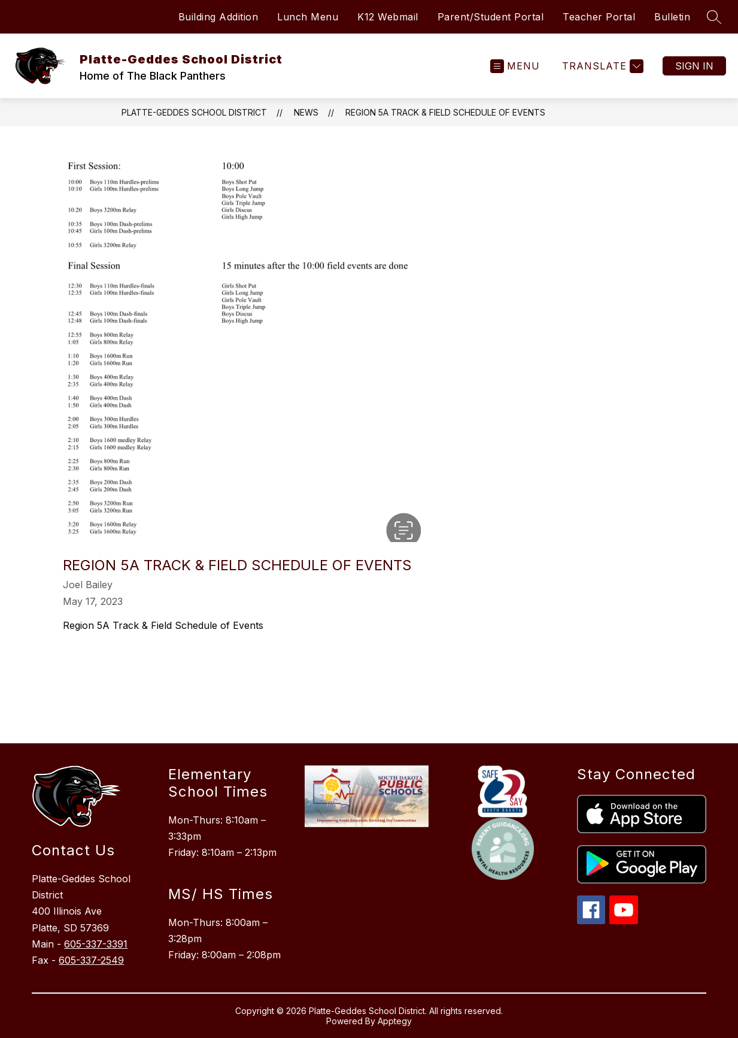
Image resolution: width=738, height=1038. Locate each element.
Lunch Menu (307, 17)
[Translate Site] (601, 66)
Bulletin (672, 17)
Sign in (694, 66)
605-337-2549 (91, 960)
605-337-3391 (95, 944)
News (306, 112)
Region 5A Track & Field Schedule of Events (445, 112)
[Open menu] (515, 66)
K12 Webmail (387, 17)
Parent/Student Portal (491, 17)
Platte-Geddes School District (194, 112)
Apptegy (395, 1021)
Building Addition (218, 17)
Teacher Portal (599, 17)
